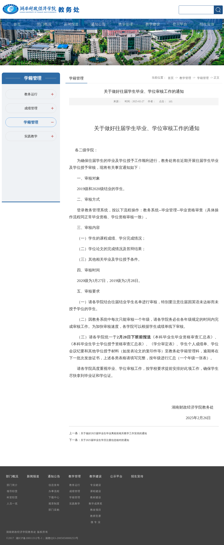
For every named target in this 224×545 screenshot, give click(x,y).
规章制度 (54, 503)
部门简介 (12, 485)
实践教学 (30, 136)
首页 (17, 24)
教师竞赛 (95, 516)
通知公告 (98, 24)
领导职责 (12, 491)
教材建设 (95, 497)
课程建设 (95, 491)
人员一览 (12, 503)
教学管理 (125, 24)
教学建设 (152, 24)
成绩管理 (30, 108)
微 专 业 (96, 522)
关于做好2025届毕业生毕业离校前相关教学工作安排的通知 (114, 433)
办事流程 (54, 491)
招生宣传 (207, 24)
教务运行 (30, 94)
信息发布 (54, 485)
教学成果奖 (95, 503)
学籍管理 (31, 122)
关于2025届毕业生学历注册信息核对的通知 (105, 440)
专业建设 (95, 485)
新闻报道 (71, 24)
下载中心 (54, 497)
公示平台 (180, 24)
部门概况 (44, 24)
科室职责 (12, 497)
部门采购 (54, 509)
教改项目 (95, 509)
